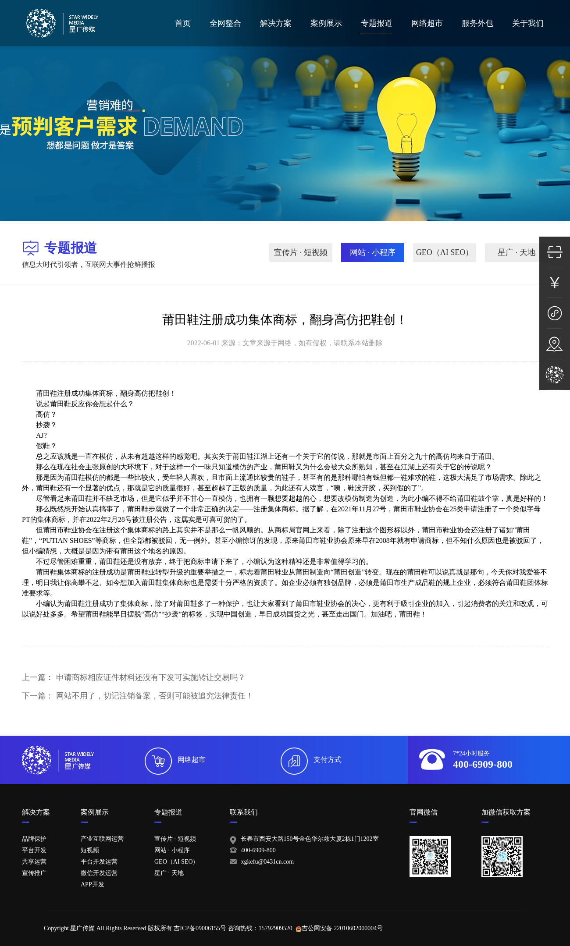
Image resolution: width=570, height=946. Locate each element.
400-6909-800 (258, 850)
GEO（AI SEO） (445, 252)
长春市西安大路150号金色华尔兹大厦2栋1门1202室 (310, 839)
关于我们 (528, 23)
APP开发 (92, 884)
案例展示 (326, 23)
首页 (183, 23)
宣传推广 (34, 873)
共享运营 (34, 861)
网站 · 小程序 (372, 252)
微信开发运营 (99, 873)
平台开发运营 (99, 861)
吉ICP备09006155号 (200, 928)
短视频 (90, 850)
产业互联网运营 (102, 839)
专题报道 (376, 23)
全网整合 (225, 23)
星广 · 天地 (516, 252)
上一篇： (134, 677)
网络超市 (427, 23)
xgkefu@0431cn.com (267, 861)
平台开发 (34, 850)
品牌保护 (34, 839)
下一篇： (137, 696)
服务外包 (477, 23)
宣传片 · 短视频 (301, 252)
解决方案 (276, 23)
